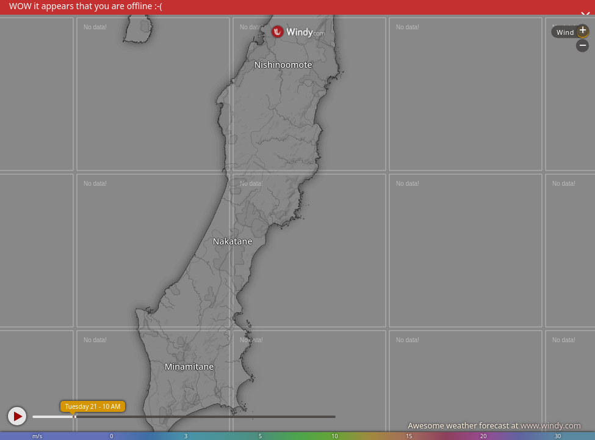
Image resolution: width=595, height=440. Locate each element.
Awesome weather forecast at (494, 425)
